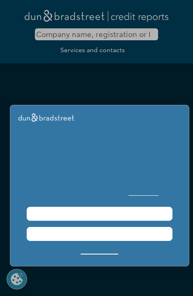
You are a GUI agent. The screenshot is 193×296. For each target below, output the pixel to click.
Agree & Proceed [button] (99, 213)
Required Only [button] (99, 234)
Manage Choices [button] (99, 250)
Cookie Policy (144, 193)
